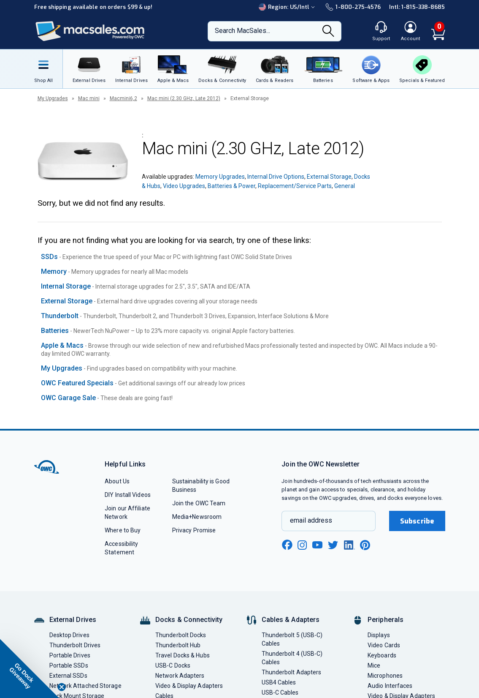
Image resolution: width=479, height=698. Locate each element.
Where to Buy (123, 530)
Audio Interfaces (390, 685)
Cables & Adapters (291, 620)
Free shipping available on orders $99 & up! (93, 7)
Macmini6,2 (123, 98)
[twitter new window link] (333, 544)
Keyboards (382, 655)
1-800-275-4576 (352, 7)
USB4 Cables (279, 682)
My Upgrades (53, 98)
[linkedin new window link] (349, 545)
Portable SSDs (68, 665)
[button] (29, 668)
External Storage (329, 176)
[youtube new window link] (317, 544)
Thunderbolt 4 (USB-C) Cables (292, 657)
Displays (379, 635)
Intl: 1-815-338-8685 (417, 7)
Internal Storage (66, 286)
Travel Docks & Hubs (182, 655)
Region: (288, 7)
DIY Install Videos (128, 494)
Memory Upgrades (220, 176)
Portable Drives (69, 655)
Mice (374, 665)
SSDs (49, 257)
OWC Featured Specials (77, 383)
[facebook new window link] (286, 545)
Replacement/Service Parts (295, 186)
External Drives (73, 620)
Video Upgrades (184, 186)
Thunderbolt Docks (180, 635)
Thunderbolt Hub (177, 645)
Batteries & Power (231, 186)
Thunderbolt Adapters (292, 672)
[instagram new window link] (302, 545)
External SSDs (68, 675)
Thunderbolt (59, 316)
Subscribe (417, 521)
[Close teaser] (61, 687)
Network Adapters (179, 675)
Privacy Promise (194, 530)
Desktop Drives (69, 635)
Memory (54, 271)
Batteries (55, 331)
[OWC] (90, 31)
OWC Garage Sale (68, 398)
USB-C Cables (280, 692)
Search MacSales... (242, 31)
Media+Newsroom (197, 516)
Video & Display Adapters (189, 685)
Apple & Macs (62, 345)
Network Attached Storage (85, 685)
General (344, 186)
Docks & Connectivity (188, 620)
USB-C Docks (172, 665)
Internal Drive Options (275, 176)
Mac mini (89, 98)
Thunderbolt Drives (75, 645)
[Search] (328, 32)
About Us (117, 481)
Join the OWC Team (199, 503)
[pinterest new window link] (365, 545)
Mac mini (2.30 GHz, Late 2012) (183, 98)
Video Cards (384, 645)
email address (311, 520)
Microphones (385, 675)
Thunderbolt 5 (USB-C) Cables (292, 639)
